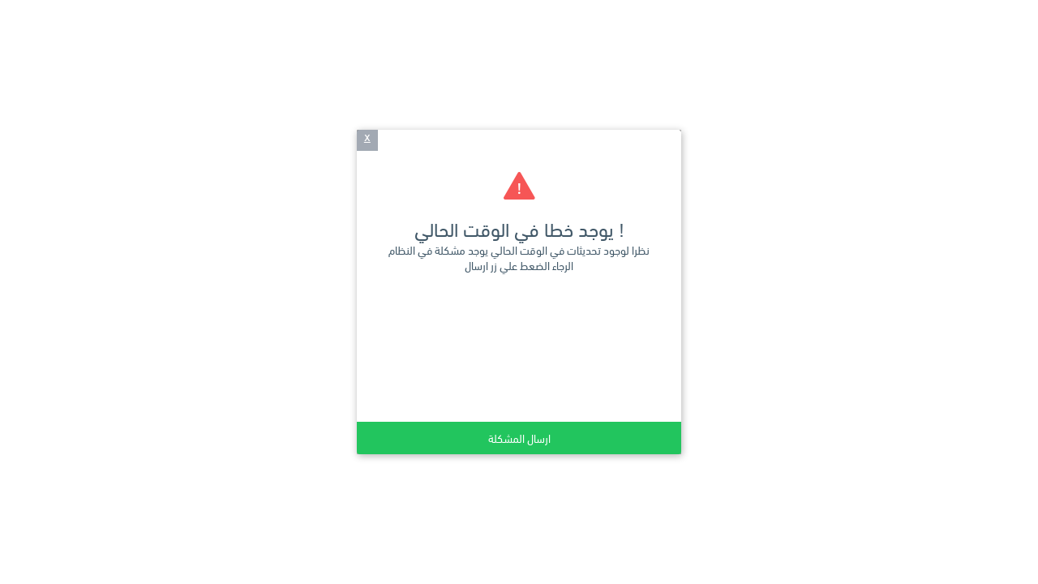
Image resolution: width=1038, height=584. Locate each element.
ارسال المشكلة (519, 437)
